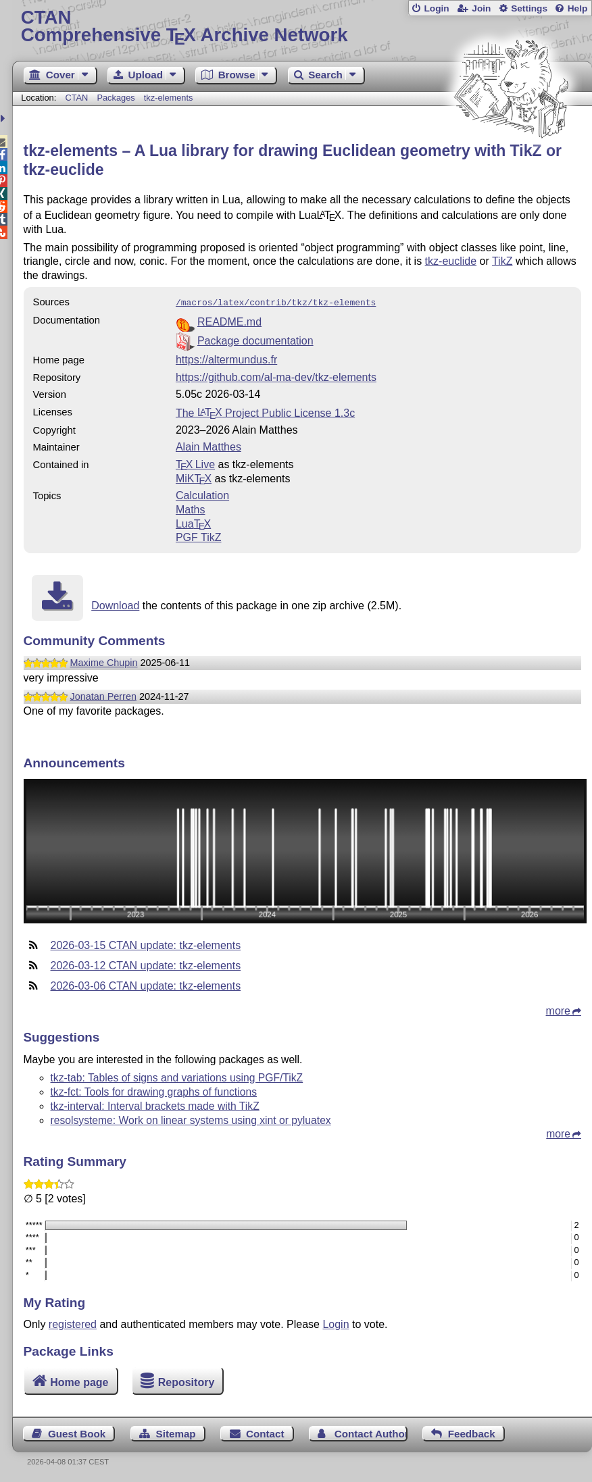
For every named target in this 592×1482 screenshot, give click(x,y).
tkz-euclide (450, 261)
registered (73, 1323)
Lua (193, 522)
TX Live (195, 463)
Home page (79, 1381)
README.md (229, 320)
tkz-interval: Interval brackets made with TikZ (155, 1104)
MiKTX (194, 477)
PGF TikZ (199, 536)
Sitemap (176, 1432)
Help (578, 8)
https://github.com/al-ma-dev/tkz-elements (276, 376)
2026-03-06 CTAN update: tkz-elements (146, 984)
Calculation (202, 494)
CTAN (76, 98)
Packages (117, 98)
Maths (190, 508)
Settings (529, 8)
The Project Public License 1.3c (265, 411)
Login (436, 8)
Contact (265, 1432)
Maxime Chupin (104, 661)
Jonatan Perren (103, 695)
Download (115, 604)
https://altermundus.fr (226, 358)
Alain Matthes (208, 445)
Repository (186, 1381)
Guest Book (76, 1432)
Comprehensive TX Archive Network (302, 27)
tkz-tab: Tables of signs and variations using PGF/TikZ (177, 1076)
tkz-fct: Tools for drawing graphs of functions (154, 1090)
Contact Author (371, 1432)
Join (481, 8)
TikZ (502, 261)
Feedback (471, 1432)
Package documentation (255, 339)
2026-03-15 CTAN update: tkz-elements (146, 944)
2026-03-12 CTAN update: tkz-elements (146, 964)
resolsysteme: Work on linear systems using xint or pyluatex (191, 1119)
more (558, 1009)
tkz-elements (168, 98)
